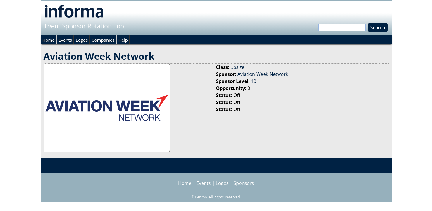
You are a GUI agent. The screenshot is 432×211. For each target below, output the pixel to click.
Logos (82, 40)
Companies (103, 40)
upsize (237, 67)
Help (123, 40)
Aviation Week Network (262, 74)
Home (48, 40)
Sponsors (244, 183)
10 (253, 81)
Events (65, 40)
